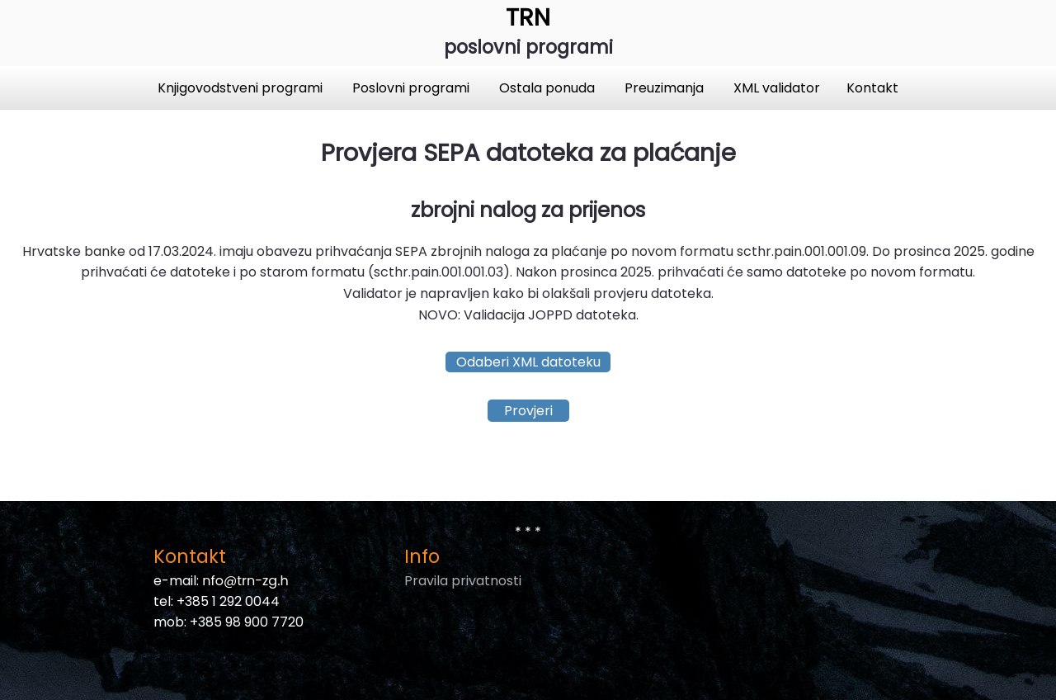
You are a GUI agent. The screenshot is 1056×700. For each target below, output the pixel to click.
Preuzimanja (666, 87)
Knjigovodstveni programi (242, 87)
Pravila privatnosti (462, 580)
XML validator (776, 87)
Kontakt (872, 87)
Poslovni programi (412, 87)
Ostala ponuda (548, 87)
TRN (528, 17)
